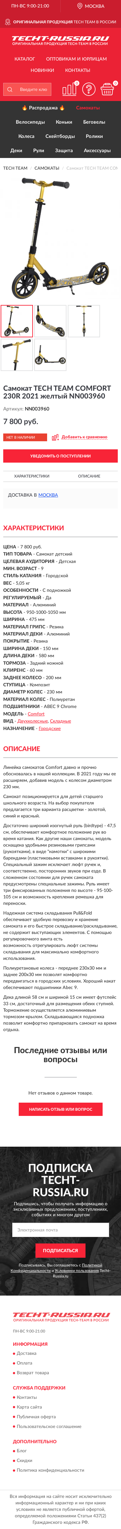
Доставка (26, 1354)
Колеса (26, 136)
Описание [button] (89, 476)
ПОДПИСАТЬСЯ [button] (60, 1251)
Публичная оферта (36, 1417)
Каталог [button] (25, 59)
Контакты (77, 70)
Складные (60, 721)
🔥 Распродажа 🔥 (43, 108)
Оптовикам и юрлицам (76, 59)
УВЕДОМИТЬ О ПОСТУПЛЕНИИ (60, 456)
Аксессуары (97, 150)
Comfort (36, 714)
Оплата (24, 1363)
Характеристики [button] (31, 476)
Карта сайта (29, 1407)
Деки (16, 150)
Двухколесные (32, 721)
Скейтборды (60, 136)
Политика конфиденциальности (50, 1470)
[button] (89, 89)
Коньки (64, 122)
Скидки (24, 1460)
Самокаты (88, 108)
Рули (38, 150)
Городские (50, 728)
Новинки (42, 70)
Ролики (94, 136)
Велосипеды (30, 122)
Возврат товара (33, 1373)
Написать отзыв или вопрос (60, 1109)
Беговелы (94, 122)
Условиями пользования (77, 1271)
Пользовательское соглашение (49, 1426)
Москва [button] (48, 495)
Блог (22, 1451)
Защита (64, 150)
